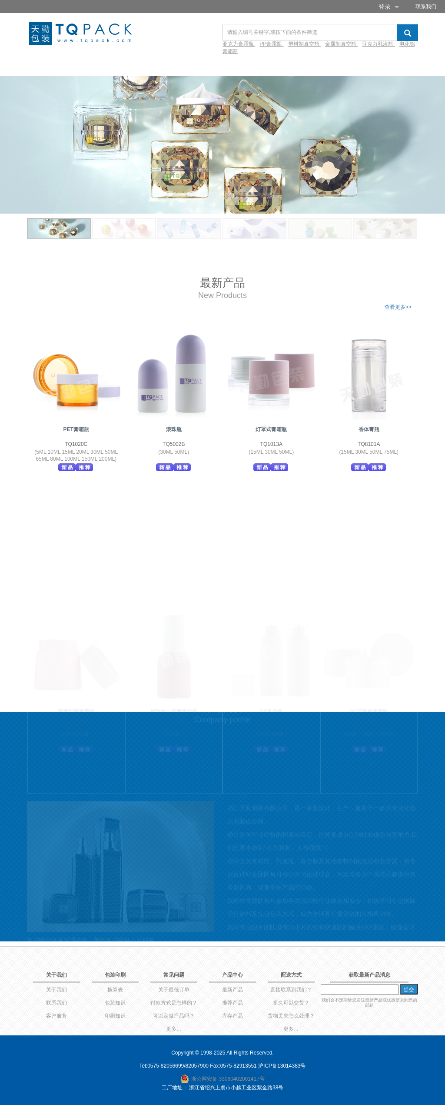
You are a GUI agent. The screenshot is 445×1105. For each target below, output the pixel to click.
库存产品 (232, 1016)
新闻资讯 (307, 65)
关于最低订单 (173, 990)
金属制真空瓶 (341, 44)
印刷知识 (115, 1016)
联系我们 (425, 6)
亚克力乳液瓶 (378, 44)
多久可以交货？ (291, 1003)
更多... (173, 1029)
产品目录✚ (91, 65)
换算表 (115, 990)
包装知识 (115, 1003)
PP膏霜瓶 (271, 44)
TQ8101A (369, 444)
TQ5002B (174, 444)
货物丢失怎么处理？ (291, 1016)
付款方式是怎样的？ (173, 1003)
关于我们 (56, 990)
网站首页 (52, 65)
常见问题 (271, 65)
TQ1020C (76, 444)
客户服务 (56, 1016)
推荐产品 (232, 1003)
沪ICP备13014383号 (282, 1066)
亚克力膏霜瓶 (238, 44)
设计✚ (208, 65)
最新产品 (232, 990)
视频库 (237, 65)
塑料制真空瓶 (304, 44)
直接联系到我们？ (291, 990)
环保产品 (175, 65)
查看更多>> (398, 307)
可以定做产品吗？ (174, 1016)
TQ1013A (271, 444)
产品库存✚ (135, 65)
